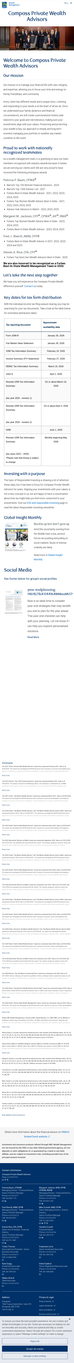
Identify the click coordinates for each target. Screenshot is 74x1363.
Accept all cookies (35, 1349)
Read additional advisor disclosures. (13, 1115)
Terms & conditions (46, 1310)
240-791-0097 (11, 1240)
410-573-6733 (13, 1283)
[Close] (70, 1319)
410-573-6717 (13, 1196)
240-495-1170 (11, 1198)
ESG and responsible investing (43, 502)
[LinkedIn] (6, 1201)
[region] (37, 1339)
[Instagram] (8, 1180)
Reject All (34, 1341)
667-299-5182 (48, 1254)
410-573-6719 (50, 1198)
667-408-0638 (48, 1272)
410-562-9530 (48, 1220)
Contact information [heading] (11, 1170)
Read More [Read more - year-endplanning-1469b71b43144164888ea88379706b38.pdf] (33, 637)
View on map (6, 1309)
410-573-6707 (50, 1218)
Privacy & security (45, 1301)
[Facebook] (5, 1180)
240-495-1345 (48, 1201)
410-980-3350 (11, 1257)
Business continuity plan (48, 1314)
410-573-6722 (13, 1237)
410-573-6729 (50, 1269)
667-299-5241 (11, 1272)
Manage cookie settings (35, 1356)
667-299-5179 (48, 1235)
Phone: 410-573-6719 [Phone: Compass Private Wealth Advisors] (10, 1177)
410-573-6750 (13, 1269)
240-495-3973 (11, 1218)
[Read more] (6, 775)
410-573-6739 (50, 1232)
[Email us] (3, 1180)
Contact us (30, 286)
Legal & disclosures (46, 1306)
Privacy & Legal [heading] (46, 1297)
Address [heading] (6, 1297)
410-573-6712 (13, 1215)
